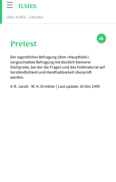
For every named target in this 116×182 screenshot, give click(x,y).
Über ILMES (16, 16)
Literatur (36, 16)
